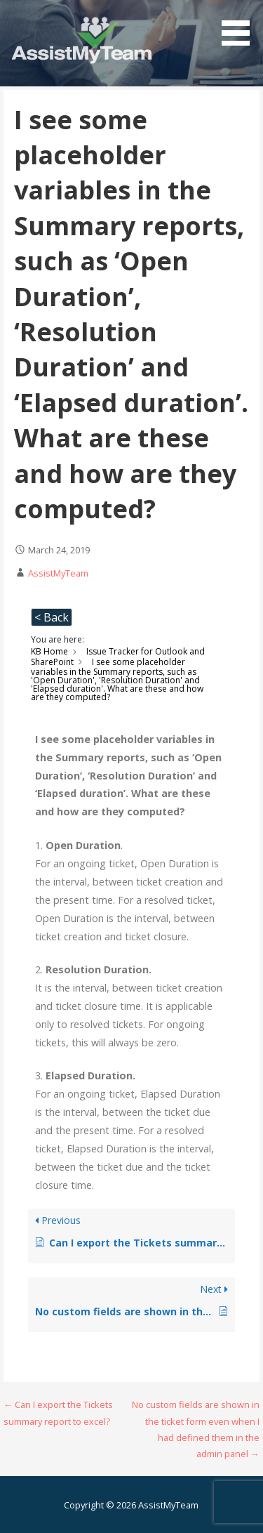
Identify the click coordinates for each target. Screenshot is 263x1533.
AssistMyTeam (58, 573)
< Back (51, 617)
